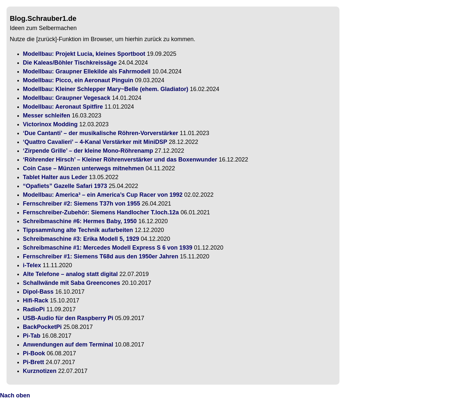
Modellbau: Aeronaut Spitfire (63, 106)
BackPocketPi (42, 327)
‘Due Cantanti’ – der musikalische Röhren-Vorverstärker (100, 133)
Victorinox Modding (50, 124)
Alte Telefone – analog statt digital (70, 274)
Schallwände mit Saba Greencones (71, 283)
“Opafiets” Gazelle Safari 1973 (65, 186)
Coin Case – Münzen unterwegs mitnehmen (83, 168)
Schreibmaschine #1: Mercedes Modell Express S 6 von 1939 (107, 247)
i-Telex (32, 265)
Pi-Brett (33, 362)
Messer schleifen (46, 115)
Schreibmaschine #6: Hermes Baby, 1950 (80, 221)
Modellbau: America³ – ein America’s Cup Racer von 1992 (102, 195)
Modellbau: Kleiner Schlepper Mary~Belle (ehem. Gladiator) (105, 89)
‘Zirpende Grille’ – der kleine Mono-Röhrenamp (88, 150)
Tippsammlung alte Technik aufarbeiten (78, 230)
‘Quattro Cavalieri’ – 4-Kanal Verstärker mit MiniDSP (95, 142)
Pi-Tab (31, 335)
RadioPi (34, 309)
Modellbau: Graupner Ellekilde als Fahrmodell (86, 71)
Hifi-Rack (35, 300)
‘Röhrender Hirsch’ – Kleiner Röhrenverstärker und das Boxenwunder (120, 159)
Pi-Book (34, 353)
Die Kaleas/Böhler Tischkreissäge (70, 62)
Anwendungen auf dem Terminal (68, 344)
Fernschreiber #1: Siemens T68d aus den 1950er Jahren (100, 256)
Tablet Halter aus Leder (55, 177)
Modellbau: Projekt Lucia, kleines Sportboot (84, 54)
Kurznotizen (39, 371)
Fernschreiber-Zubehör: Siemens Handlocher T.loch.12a (101, 212)
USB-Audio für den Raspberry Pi (68, 318)
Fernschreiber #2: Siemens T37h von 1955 (81, 203)
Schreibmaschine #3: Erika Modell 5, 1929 (81, 239)
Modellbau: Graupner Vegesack (66, 98)
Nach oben (15, 395)
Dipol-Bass (38, 291)
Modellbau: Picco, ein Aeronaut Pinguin (78, 80)
